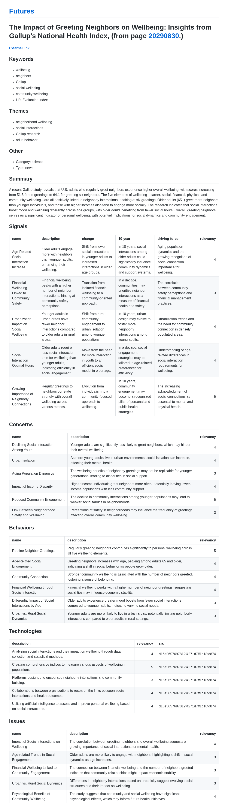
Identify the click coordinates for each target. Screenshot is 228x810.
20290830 (164, 36)
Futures (21, 11)
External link (19, 48)
